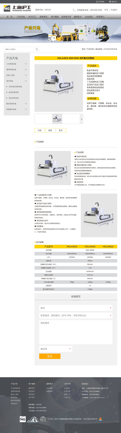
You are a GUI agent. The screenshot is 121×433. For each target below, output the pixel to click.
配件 (61, 130)
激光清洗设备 (14, 98)
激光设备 (98, 49)
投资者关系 (66, 17)
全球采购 (101, 1)
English (114, 10)
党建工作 (67, 394)
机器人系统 (10, 75)
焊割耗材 (14, 403)
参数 (50, 130)
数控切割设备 (11, 104)
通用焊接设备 (11, 69)
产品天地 (21, 17)
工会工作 (67, 397)
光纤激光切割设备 (15, 87)
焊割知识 (32, 394)
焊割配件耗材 (11, 109)
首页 (83, 49)
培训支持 (32, 391)
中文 (106, 10)
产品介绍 (14, 384)
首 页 (9, 17)
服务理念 (32, 388)
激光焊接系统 (14, 92)
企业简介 (67, 388)
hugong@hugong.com (97, 397)
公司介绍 (67, 384)
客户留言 (32, 397)
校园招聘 (49, 391)
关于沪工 (32, 17)
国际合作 (114, 1)
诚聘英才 (77, 17)
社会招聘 (49, 388)
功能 (39, 130)
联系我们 (100, 17)
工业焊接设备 (11, 64)
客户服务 (55, 17)
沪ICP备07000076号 (90, 419)
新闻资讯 (43, 17)
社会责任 (89, 17)
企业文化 (67, 391)
